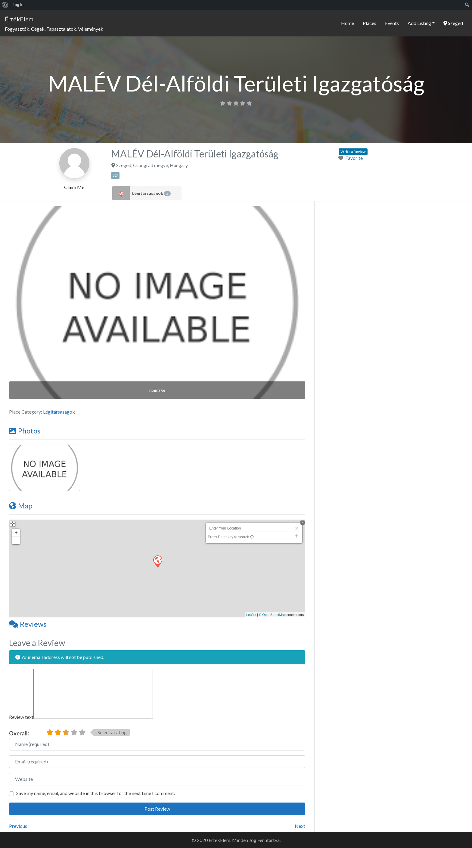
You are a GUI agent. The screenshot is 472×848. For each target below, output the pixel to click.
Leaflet (251, 615)
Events (392, 23)
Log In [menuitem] (18, 4)
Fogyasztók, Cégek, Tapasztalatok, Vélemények (54, 29)
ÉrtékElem (19, 19)
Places (369, 23)
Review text (21, 717)
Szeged (453, 23)
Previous (18, 826)
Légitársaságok (151, 193)
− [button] (16, 540)
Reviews (27, 624)
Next (300, 826)
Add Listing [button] (419, 23)
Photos (24, 430)
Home (347, 23)
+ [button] (16, 532)
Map (21, 505)
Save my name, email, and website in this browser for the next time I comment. (95, 793)
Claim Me (74, 187)
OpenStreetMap (274, 615)
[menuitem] (5, 5)
